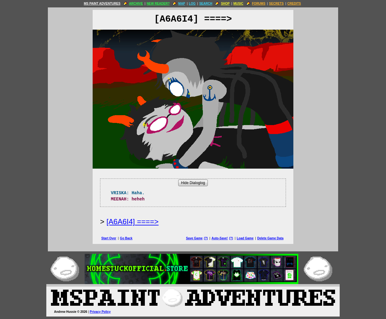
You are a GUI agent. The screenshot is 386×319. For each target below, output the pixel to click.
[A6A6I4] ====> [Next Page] (133, 221)
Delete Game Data (270, 238)
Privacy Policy (100, 311)
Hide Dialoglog (193, 183)
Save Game (194, 238)
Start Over (108, 238)
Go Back (126, 238)
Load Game (245, 238)
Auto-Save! (220, 238)
